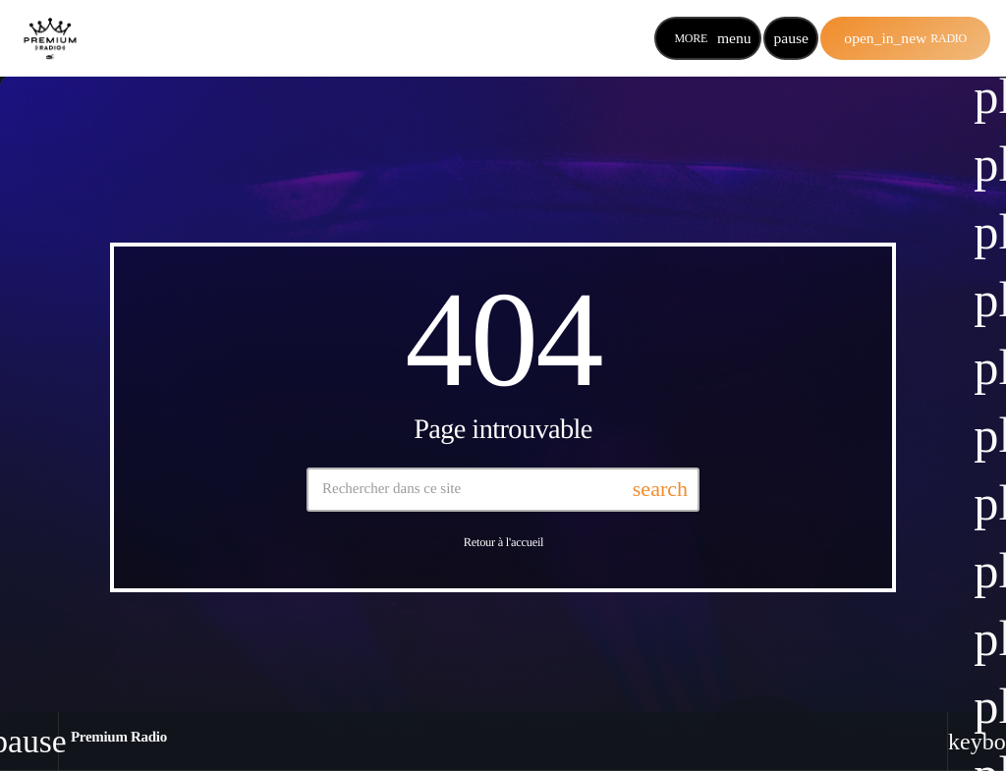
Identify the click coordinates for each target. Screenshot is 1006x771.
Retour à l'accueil (504, 542)
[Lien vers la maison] (50, 38)
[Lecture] (790, 38)
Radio (905, 37)
